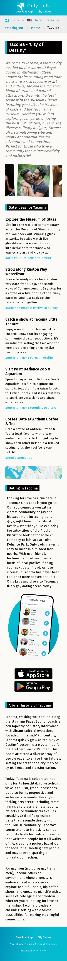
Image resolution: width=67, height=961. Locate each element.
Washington (14, 28)
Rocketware (27, 950)
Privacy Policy (16, 944)
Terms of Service (34, 944)
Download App (24, 11)
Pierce (35, 28)
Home (12, 20)
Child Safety (51, 944)
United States (40, 20)
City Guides (44, 11)
